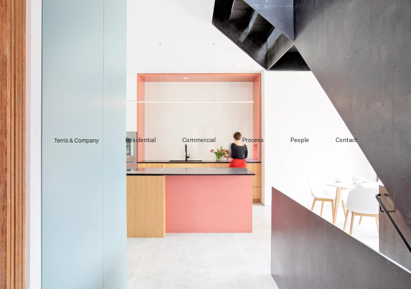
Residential (140, 140)
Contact (346, 140)
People (299, 140)
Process (253, 140)
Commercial (199, 140)
